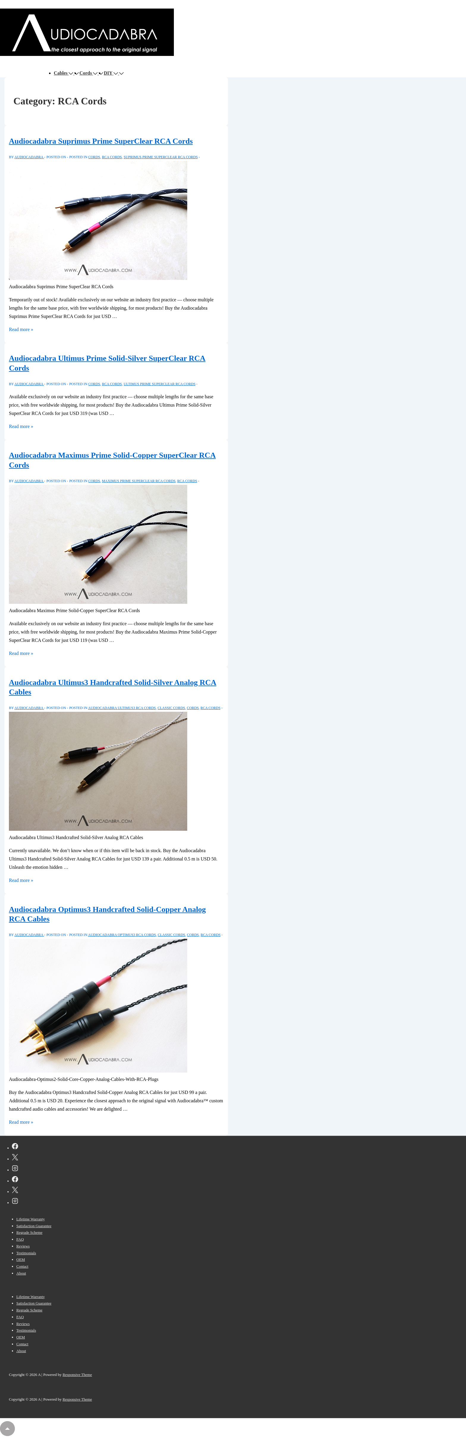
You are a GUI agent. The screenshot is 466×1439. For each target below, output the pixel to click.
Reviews (23, 1246)
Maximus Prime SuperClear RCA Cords (138, 481)
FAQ (20, 1239)
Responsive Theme (77, 1374)
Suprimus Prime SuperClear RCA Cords (161, 157)
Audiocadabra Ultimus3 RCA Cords (122, 708)
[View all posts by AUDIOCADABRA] (29, 157)
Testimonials (26, 1253)
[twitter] (15, 1158)
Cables (64, 73)
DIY (111, 73)
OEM (20, 1259)
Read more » (21, 329)
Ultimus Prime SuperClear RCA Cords (160, 384)
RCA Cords (112, 157)
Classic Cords (171, 708)
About (21, 1273)
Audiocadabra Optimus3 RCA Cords (122, 935)
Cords (89, 73)
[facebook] (15, 1147)
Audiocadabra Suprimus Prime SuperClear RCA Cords (101, 141)
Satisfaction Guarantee (33, 1226)
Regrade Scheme (29, 1232)
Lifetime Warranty (30, 1219)
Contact (22, 1266)
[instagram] (15, 1169)
